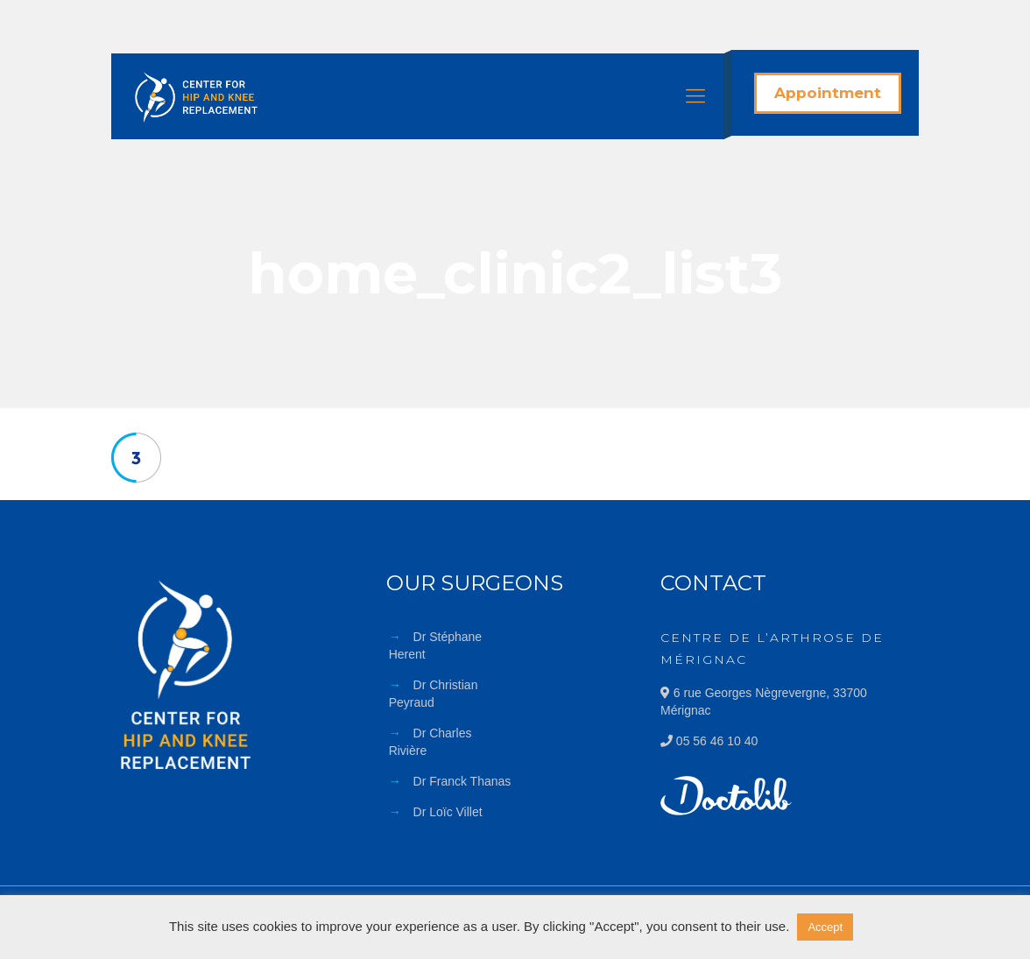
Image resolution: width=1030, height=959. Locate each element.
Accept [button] (825, 927)
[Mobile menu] (695, 96)
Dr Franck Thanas (462, 781)
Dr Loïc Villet (448, 812)
